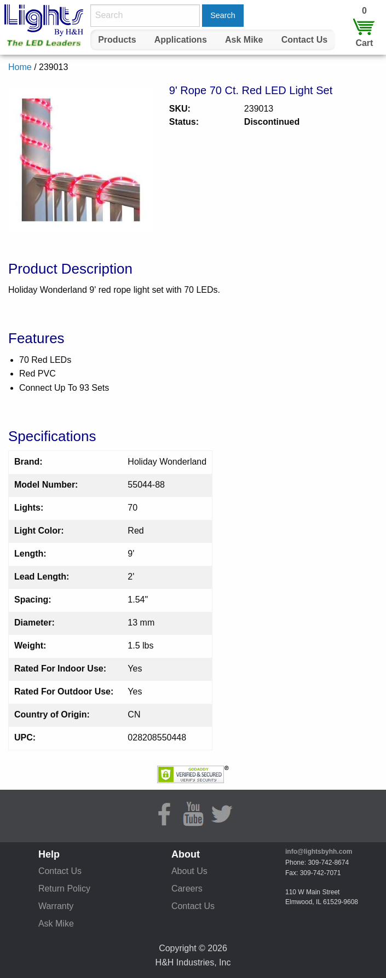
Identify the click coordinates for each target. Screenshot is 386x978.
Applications (180, 39)
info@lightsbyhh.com (318, 851)
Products (117, 39)
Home (20, 67)
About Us (189, 871)
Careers (187, 888)
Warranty (55, 906)
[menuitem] (117, 40)
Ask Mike (244, 39)
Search (222, 15)
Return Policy (64, 888)
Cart (364, 43)
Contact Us (304, 39)
